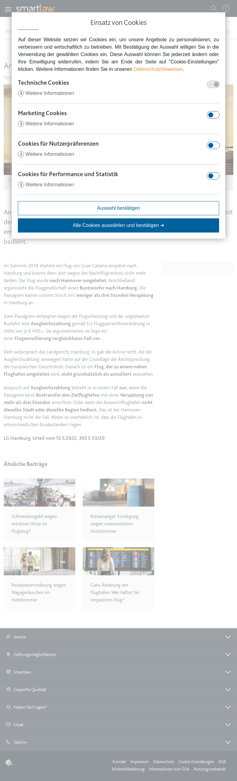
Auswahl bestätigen (118, 208)
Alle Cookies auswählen (118, 225)
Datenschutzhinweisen (158, 69)
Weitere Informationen (46, 93)
